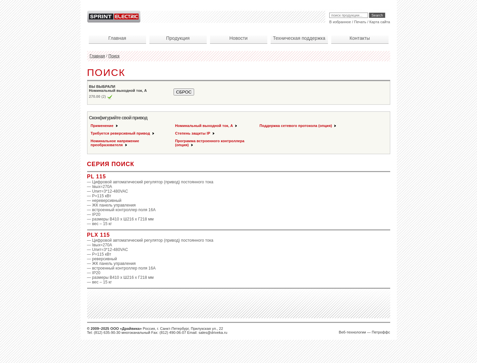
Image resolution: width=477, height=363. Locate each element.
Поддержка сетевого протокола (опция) (298, 126)
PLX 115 (98, 235)
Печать (360, 22)
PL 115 (96, 176)
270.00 (94, 96)
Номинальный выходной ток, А (206, 126)
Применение (105, 126)
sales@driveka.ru (212, 332)
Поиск (114, 56)
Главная (97, 56)
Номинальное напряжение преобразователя (115, 143)
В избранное (340, 22)
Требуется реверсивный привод (123, 133)
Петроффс (381, 332)
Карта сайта (379, 22)
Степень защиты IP (195, 133)
